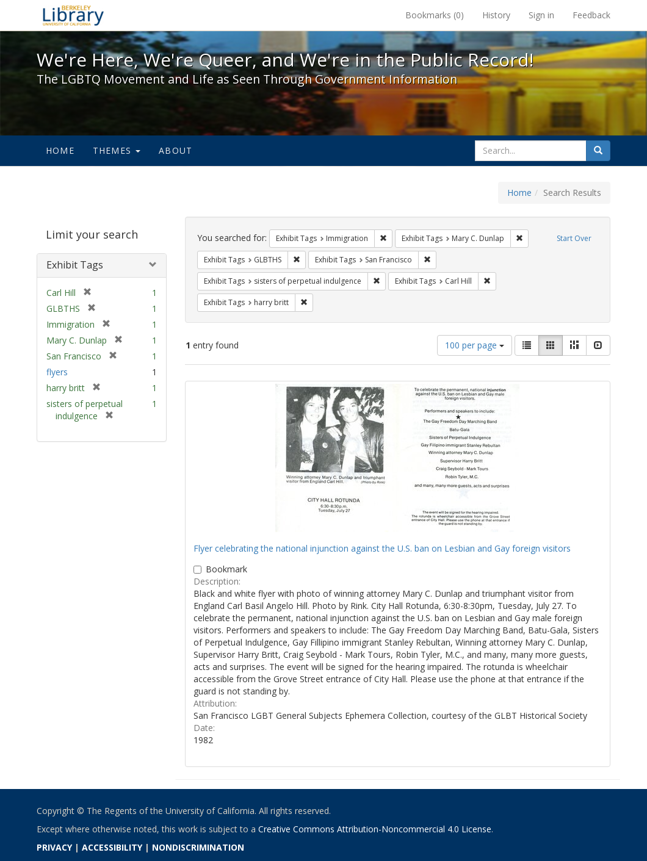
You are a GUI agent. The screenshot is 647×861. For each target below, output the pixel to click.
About (175, 150)
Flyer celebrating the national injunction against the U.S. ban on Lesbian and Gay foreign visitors (382, 548)
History (496, 15)
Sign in (541, 15)
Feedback (591, 15)
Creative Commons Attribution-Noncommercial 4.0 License (374, 829)
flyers (57, 372)
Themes (116, 150)
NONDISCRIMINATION (198, 847)
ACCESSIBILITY (112, 847)
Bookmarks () (434, 15)
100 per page (474, 345)
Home (60, 150)
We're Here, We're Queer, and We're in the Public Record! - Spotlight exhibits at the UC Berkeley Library (73, 15)
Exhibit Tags (74, 265)
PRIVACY (54, 847)
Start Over (574, 238)
